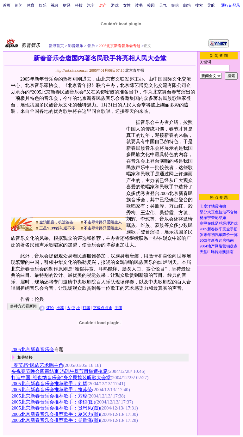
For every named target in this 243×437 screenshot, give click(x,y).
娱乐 (43, 5)
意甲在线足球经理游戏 (219, 223)
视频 (55, 5)
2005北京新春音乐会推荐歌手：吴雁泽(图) (55, 420)
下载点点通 (102, 308)
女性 (127, 5)
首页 (6, 5)
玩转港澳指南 (222, 252)
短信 (175, 5)
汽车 (91, 5)
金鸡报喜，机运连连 (56, 222)
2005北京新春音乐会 (32, 349)
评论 (50, 308)
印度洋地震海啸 (213, 206)
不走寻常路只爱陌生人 (103, 222)
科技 (79, 5)
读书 (139, 5)
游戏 (115, 5)
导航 (211, 5)
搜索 (199, 5)
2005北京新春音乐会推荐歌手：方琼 (49, 395)
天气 (163, 5)
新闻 (18, 5)
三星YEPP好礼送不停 (57, 228)
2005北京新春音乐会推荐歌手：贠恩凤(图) (55, 407)
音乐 (90, 46)
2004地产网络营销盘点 (219, 246)
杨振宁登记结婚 (213, 217)
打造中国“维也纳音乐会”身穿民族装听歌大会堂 (60, 377)
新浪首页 (56, 46)
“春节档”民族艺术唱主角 (37, 365)
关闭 (118, 308)
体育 (30, 5)
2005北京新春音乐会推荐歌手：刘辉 (49, 383)
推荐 (60, 308)
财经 (67, 5)
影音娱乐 (75, 46)
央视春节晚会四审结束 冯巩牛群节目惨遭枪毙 (59, 371)
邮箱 (187, 5)
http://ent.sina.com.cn (72, 70)
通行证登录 (230, 5)
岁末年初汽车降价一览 (219, 235)
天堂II (205, 252)
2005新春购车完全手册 (219, 229)
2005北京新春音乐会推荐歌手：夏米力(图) (55, 414)
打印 (86, 308)
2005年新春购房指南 (217, 240)
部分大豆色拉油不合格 (219, 212)
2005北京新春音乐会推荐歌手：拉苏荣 (51, 389)
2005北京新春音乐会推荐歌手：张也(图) (53, 401)
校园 (151, 5)
